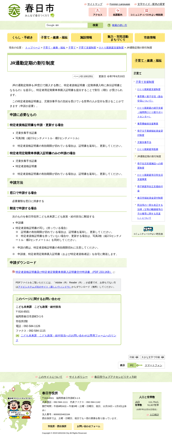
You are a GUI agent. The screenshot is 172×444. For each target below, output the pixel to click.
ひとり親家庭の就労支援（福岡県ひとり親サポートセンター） (150, 112)
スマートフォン (153, 365)
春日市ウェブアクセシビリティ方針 (115, 376)
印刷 (132, 357)
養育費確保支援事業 (147, 123)
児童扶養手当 (144, 142)
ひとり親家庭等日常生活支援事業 (150, 177)
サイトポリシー (78, 376)
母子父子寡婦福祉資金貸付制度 (150, 132)
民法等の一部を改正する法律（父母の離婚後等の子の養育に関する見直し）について (150, 211)
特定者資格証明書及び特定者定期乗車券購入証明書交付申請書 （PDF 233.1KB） (65, 272)
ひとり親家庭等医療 (147, 149)
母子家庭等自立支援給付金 (150, 188)
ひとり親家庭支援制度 (111, 47)
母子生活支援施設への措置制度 (150, 165)
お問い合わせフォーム (88, 426)
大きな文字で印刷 (150, 357)
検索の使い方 (119, 25)
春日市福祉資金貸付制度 (150, 198)
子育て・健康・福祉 (54, 47)
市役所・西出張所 (57, 426)
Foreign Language (120, 4)
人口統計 (154, 414)
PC (132, 365)
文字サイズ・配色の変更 (151, 4)
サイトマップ (94, 4)
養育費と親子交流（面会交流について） (150, 98)
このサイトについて (50, 376)
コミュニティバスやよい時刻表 (146, 15)
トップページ (32, 47)
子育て (72, 47)
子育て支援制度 (87, 47)
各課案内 (117, 15)
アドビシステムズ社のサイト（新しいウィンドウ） (44, 286)
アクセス (97, 15)
